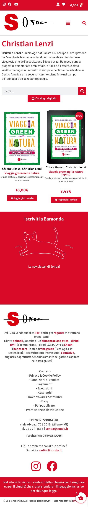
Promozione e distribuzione (45, 410)
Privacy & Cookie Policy (45, 375)
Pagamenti (45, 384)
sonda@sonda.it (57, 428)
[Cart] (76, 5)
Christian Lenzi (32, 169)
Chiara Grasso (11, 169)
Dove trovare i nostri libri (45, 397)
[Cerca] (82, 91)
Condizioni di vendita (44, 380)
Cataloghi (45, 392)
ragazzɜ (59, 332)
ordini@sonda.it (50, 450)
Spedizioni (45, 388)
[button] (68, 23)
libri (37, 332)
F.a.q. (45, 401)
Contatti (45, 371)
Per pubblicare (45, 405)
